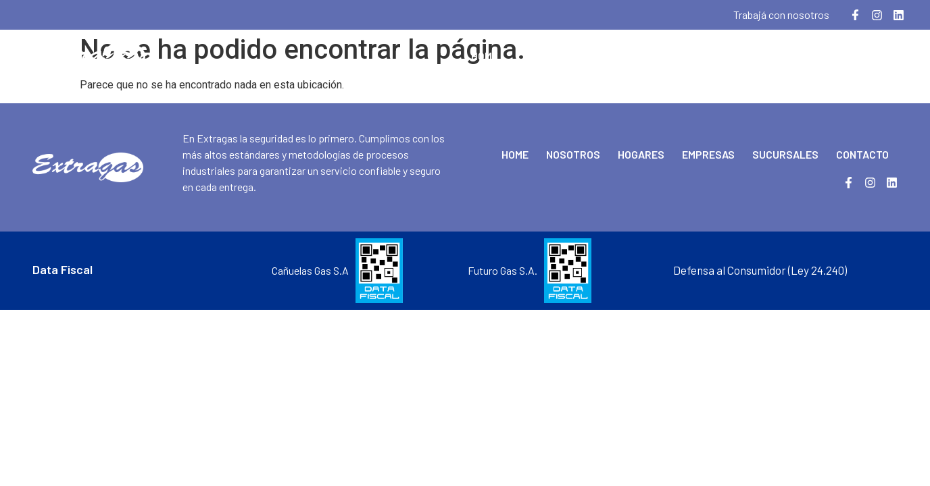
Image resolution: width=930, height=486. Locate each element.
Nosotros (550, 56)
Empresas (700, 56)
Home (484, 56)
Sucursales (782, 56)
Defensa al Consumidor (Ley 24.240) (760, 270)
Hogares (625, 56)
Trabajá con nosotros (781, 14)
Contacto (866, 56)
